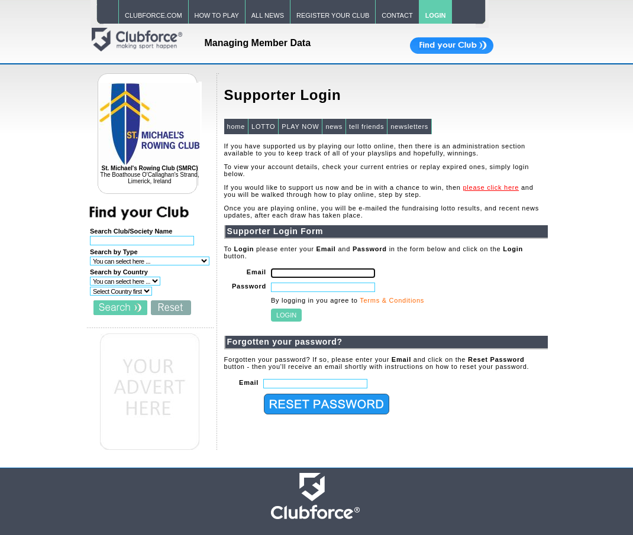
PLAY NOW (300, 126)
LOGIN (435, 15)
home (236, 126)
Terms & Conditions (392, 300)
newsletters (409, 126)
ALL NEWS (267, 15)
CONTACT (397, 15)
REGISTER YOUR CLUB (332, 15)
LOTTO (263, 126)
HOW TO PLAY (217, 15)
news (334, 126)
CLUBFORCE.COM (153, 15)
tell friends (366, 126)
